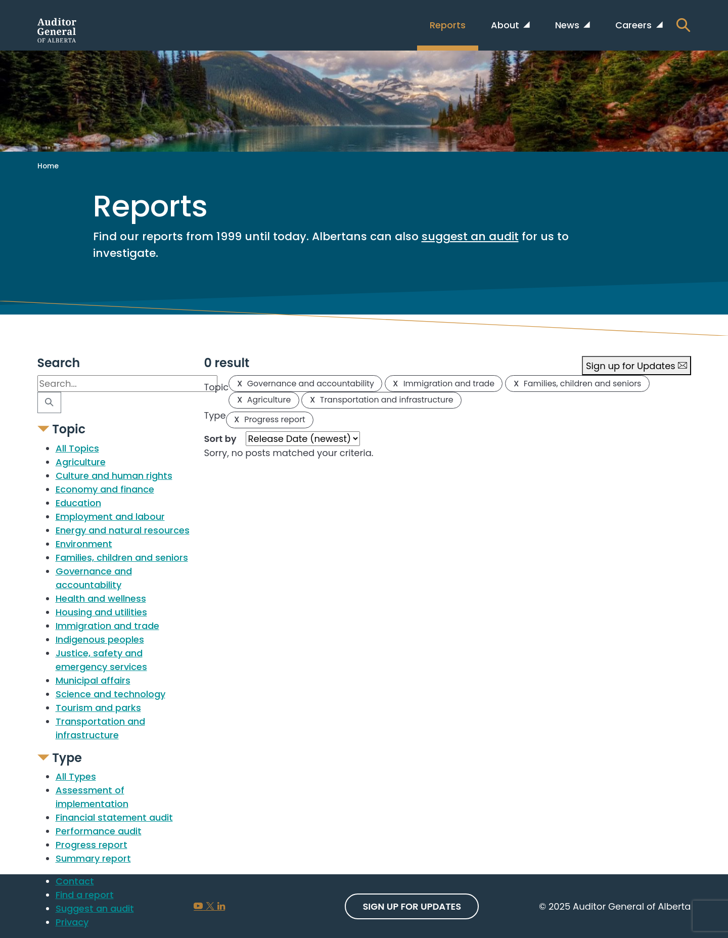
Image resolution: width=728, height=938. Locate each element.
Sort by (220, 438)
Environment (84, 544)
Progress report (91, 844)
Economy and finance (105, 489)
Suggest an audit (95, 908)
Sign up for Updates (636, 366)
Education (78, 503)
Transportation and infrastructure (381, 400)
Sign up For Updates (411, 906)
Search (58, 363)
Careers (634, 25)
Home (48, 166)
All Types (76, 776)
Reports (448, 25)
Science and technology (110, 694)
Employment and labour (110, 516)
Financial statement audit (114, 817)
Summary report (93, 858)
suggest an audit (470, 236)
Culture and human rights (114, 475)
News (568, 25)
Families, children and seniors (122, 557)
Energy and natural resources (123, 530)
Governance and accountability (305, 383)
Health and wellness (101, 598)
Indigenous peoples (100, 639)
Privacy (72, 922)
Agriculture (81, 462)
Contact (75, 881)
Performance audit (99, 831)
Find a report (85, 894)
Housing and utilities (101, 612)
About (506, 25)
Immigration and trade (107, 625)
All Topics (77, 448)
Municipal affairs (93, 680)
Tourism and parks (98, 707)
